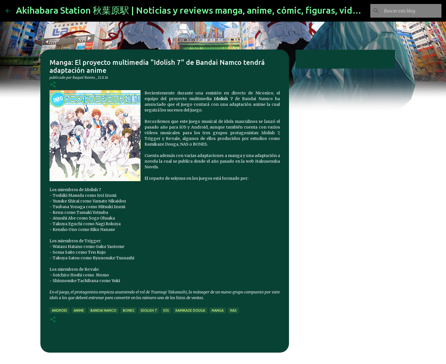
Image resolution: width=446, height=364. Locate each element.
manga (218, 310)
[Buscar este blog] (411, 11)
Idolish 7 (149, 310)
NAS (233, 310)
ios (166, 310)
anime (79, 310)
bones (128, 310)
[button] (52, 85)
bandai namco (103, 310)
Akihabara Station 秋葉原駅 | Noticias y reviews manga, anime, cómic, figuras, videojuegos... (207, 10)
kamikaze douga (190, 310)
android (59, 310)
